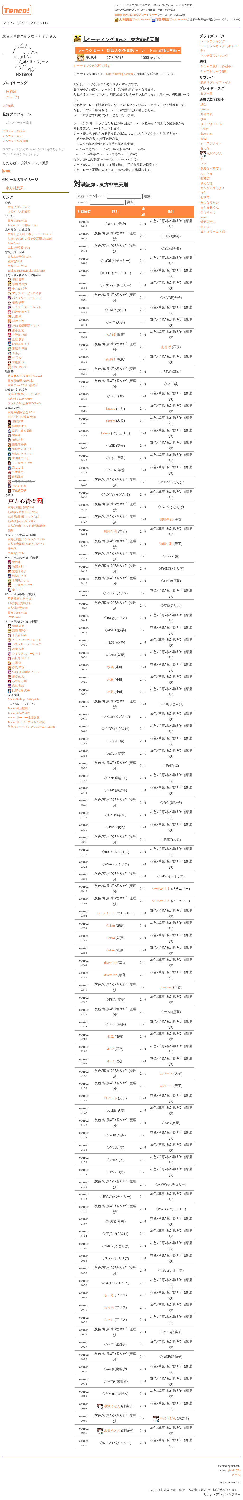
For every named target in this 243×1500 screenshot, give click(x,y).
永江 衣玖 (18, 339)
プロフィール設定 (13, 131)
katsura (110, 408)
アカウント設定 (12, 136)
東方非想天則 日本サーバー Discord (30, 234)
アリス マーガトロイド (26, 293)
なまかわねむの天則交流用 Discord (30, 238)
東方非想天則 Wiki (19, 257)
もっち (109, 1295)
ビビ (203, 164)
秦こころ (17, 467)
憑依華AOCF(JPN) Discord (25, 376)
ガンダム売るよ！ (212, 188)
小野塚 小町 (19, 334)
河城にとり (19, 575)
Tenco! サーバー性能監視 (23, 717)
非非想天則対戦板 (19, 248)
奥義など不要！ (211, 168)
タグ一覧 (206, 93)
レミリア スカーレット (26, 307)
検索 (147, 196)
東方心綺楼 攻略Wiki (21, 507)
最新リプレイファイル (215, 82)
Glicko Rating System (119, 74)
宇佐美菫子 (19, 490)
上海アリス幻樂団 (19, 211)
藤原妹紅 (17, 476)
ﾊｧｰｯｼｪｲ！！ (161, 889)
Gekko (110, 925)
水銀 (110, 667)
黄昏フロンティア (19, 207)
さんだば (206, 183)
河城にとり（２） (23, 453)
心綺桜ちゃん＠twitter (21, 521)
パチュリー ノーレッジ (26, 298)
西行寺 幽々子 (21, 312)
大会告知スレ (16, 553)
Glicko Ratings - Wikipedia (23, 699)
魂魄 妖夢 (18, 302)
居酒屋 (11, 92)
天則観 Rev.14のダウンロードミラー (136, 14)
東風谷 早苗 (19, 348)
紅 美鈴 (16, 357)
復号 (130, 202)
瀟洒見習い (208, 222)
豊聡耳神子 (19, 444)
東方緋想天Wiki (18, 607)
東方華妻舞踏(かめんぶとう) (26, 543)
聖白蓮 (16, 435)
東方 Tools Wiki (17, 220)
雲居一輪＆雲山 (22, 430)
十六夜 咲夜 (19, 289)
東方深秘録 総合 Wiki (21, 412)
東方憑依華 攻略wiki (20, 380)
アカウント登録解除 (15, 141)
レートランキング (212, 41)
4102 (110, 1036)
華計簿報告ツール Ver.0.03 (169, 19)
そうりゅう (208, 212)
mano (203, 217)
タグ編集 (8, 105)
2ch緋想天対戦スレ (20, 603)
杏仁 (203, 193)
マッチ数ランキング (214, 55)
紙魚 (203, 104)
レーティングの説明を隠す (92, 66)
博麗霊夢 (17, 421)
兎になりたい (209, 202)
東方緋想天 (14, 188)
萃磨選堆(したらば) (20, 598)
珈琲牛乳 (166, 519)
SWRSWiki (14, 617)
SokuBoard (14, 243)
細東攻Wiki (15, 261)
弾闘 (10, 530)
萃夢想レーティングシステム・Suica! (31, 726)
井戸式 (205, 227)
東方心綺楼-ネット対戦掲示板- (27, 525)
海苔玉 (205, 198)
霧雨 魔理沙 (19, 284)
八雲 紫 (16, 316)
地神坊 (205, 178)
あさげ (111, 334)
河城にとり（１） (23, 449)
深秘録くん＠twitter (20, 398)
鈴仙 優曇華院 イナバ (25, 325)
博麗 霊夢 (18, 279)
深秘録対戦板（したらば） (25, 394)
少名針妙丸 (19, 486)
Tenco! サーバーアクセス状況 (26, 722)
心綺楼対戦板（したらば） (25, 516)
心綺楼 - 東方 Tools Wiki (23, 512)
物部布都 (17, 439)
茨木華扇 (17, 472)
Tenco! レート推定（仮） (23, 225)
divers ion (110, 962)
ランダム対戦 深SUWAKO (24, 403)
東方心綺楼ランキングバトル (26, 539)
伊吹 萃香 (18, 321)
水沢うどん (112, 1406)
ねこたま (206, 173)
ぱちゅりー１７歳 (212, 231)
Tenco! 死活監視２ (19, 713)
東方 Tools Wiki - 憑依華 (23, 385)
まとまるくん (209, 207)
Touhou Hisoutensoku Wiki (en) (26, 270)
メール (236, 1475)
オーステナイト (211, 143)
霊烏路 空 (18, 362)
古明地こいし (20, 458)
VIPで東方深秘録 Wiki (22, 416)
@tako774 (234, 1470)
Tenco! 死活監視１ (19, 708)
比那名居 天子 (21, 344)
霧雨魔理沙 (19, 426)
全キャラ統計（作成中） (217, 66)
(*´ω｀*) (12, 97)
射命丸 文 (18, 330)
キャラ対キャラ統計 (214, 71)
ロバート (166, 1073)
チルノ (16, 353)
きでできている (211, 124)
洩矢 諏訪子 (19, 367)
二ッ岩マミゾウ (22, 463)
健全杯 (12, 548)
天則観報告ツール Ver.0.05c (133, 19)
